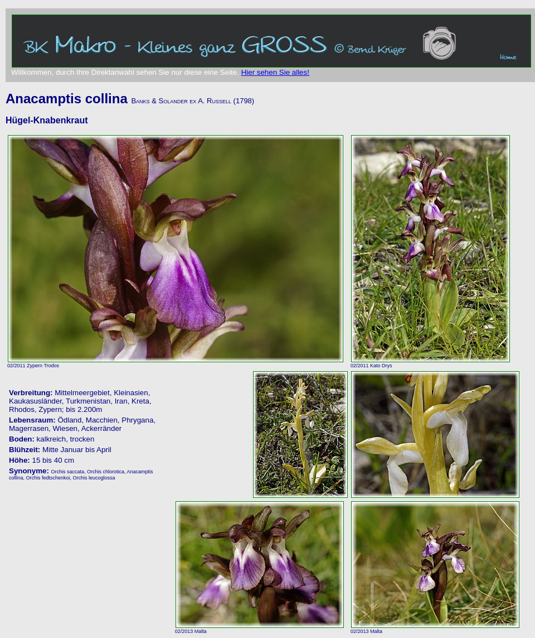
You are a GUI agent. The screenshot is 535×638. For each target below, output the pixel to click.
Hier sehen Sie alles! (275, 72)
